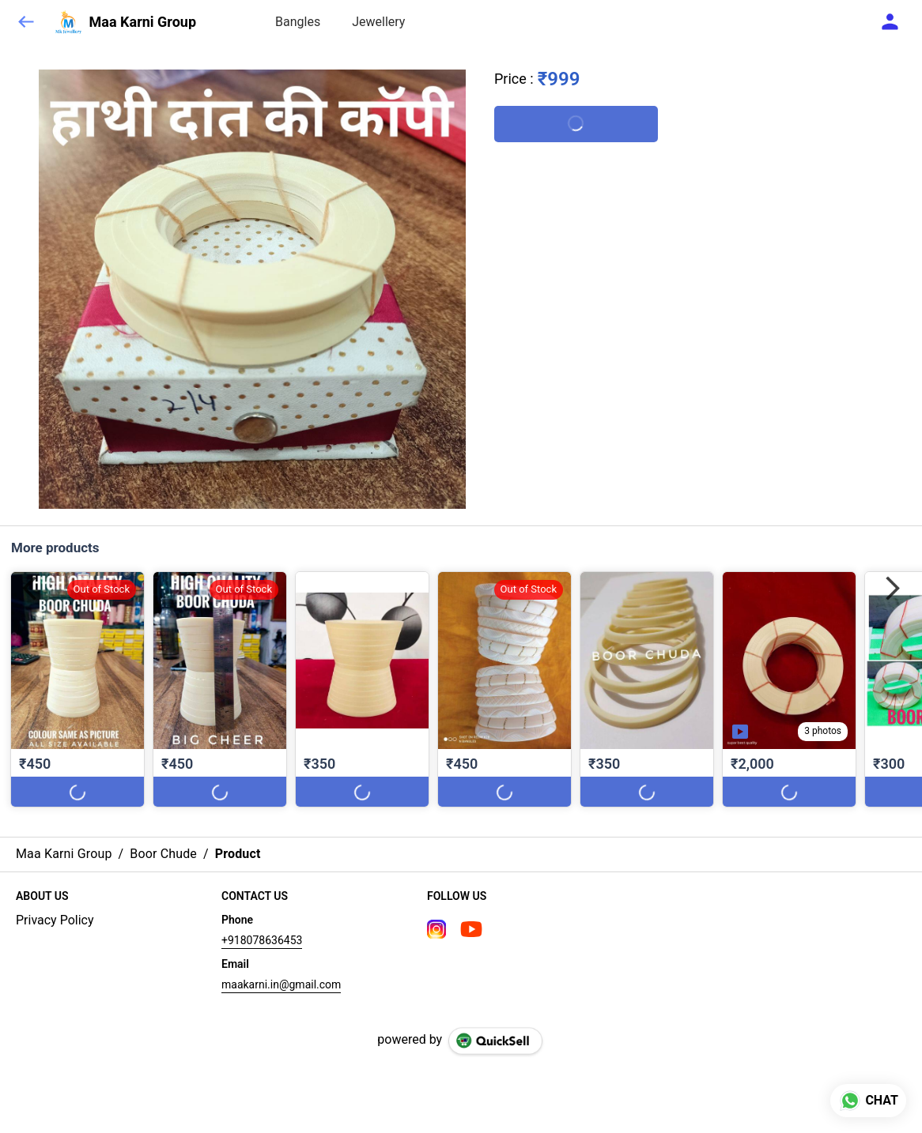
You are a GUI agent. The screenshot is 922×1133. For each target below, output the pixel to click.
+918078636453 (261, 940)
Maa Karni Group (142, 22)
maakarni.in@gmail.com (281, 984)
